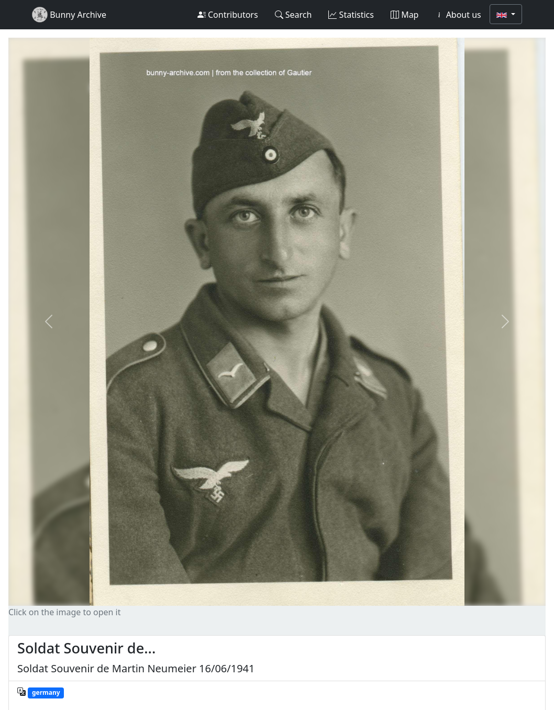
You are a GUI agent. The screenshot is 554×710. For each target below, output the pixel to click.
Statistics (351, 14)
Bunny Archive (69, 15)
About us (458, 14)
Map (405, 14)
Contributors (227, 14)
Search (293, 14)
